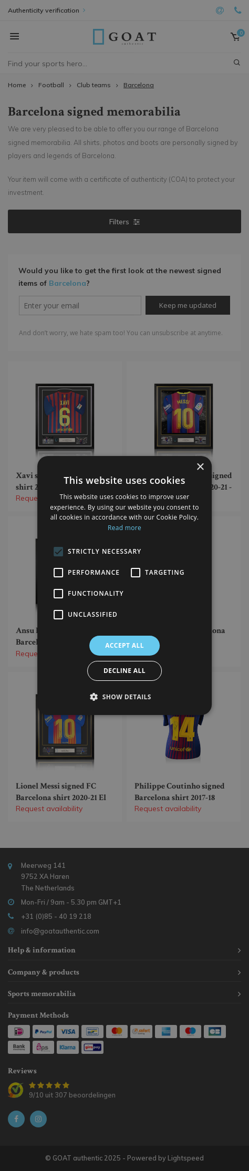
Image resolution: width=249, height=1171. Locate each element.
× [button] (200, 467)
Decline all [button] (124, 670)
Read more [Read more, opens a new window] (124, 527)
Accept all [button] (124, 645)
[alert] (124, 585)
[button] (124, 696)
